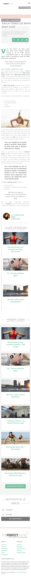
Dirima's (28, 7)
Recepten (19, 546)
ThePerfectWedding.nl (20, 572)
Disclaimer (4, 554)
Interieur (19, 545)
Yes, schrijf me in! (15, 518)
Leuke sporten (15, 20)
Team (3, 552)
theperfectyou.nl (7, 3)
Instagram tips (21, 552)
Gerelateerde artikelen (15, 486)
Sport (7, 20)
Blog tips (19, 550)
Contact (3, 546)
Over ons (4, 545)
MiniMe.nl (3, 573)
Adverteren (4, 548)
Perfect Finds (21, 548)
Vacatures (4, 550)
